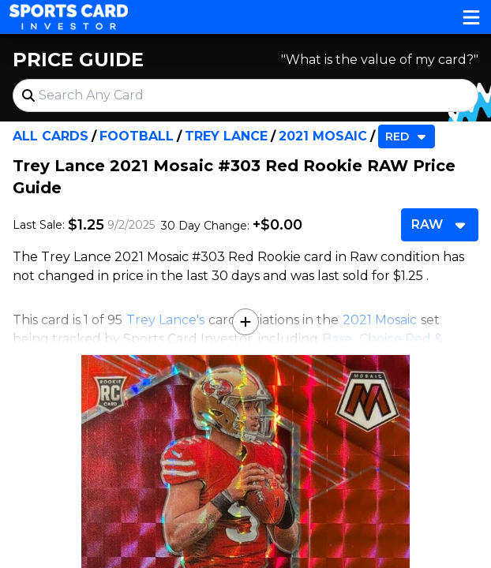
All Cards (50, 136)
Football (136, 136)
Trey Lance (226, 136)
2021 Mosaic (323, 136)
